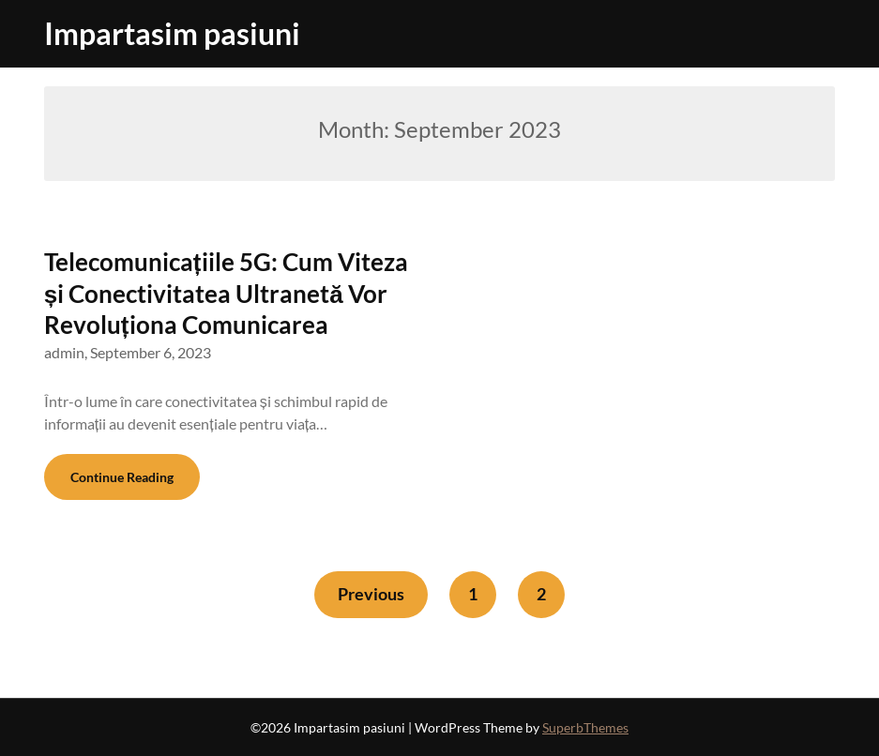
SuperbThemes (585, 727)
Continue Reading (122, 477)
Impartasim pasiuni (172, 33)
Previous (371, 593)
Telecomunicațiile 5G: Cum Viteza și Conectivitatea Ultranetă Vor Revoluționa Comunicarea (226, 293)
